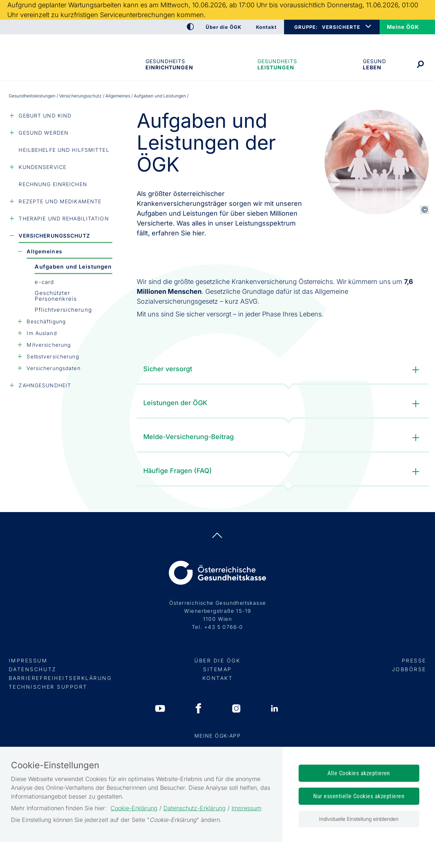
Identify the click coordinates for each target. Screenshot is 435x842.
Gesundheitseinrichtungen (168, 64)
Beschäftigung (46, 321)
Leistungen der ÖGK (283, 404)
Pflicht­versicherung (63, 309)
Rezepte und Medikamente (60, 201)
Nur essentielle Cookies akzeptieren (358, 796)
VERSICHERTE (341, 27)
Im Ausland (42, 333)
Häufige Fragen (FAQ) (283, 471)
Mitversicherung (49, 345)
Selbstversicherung (53, 356)
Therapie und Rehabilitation (64, 218)
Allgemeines (117, 96)
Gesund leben (374, 64)
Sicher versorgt (283, 370)
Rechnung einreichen (53, 184)
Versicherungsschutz (80, 96)
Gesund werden (44, 133)
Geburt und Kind (45, 115)
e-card (44, 281)
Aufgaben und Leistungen (73, 266)
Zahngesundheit (45, 385)
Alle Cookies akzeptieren (358, 773)
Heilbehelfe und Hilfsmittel (64, 150)
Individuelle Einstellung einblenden (359, 819)
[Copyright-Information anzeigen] (424, 209)
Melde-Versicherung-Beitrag (283, 438)
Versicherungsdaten (53, 368)
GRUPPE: (306, 27)
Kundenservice (42, 167)
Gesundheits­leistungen (277, 64)
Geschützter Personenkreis (56, 295)
